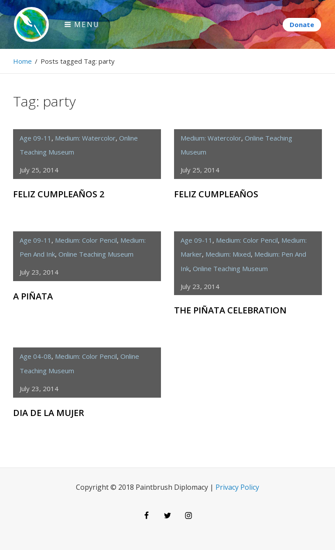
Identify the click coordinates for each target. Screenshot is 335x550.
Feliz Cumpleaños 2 (58, 194)
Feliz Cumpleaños (216, 194)
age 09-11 (35, 138)
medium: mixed (228, 254)
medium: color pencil (86, 240)
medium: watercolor (85, 138)
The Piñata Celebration (230, 310)
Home (22, 61)
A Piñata (33, 296)
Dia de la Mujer (48, 413)
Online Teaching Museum (95, 254)
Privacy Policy (237, 487)
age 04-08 (35, 356)
